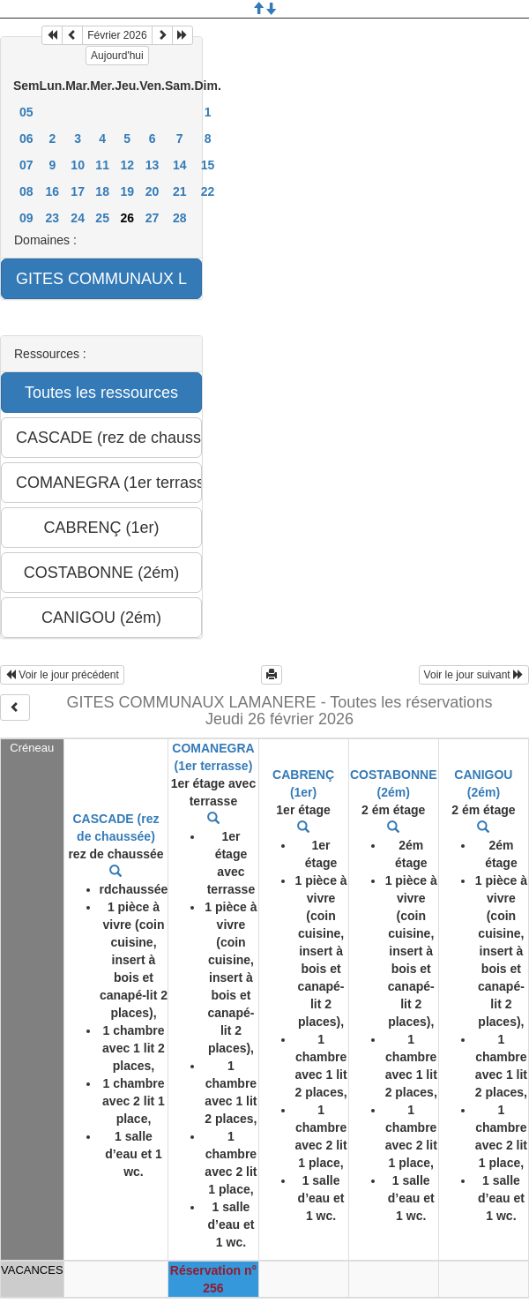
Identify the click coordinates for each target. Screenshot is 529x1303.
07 (26, 165)
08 (26, 191)
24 (78, 218)
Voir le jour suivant (474, 675)
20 (152, 191)
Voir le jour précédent (62, 675)
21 (180, 191)
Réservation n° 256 (213, 1279)
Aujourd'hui (117, 55)
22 (208, 191)
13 (152, 165)
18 (102, 191)
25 (102, 218)
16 (53, 191)
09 (26, 218)
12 (127, 165)
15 (208, 165)
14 (180, 165)
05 (26, 112)
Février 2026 (116, 35)
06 (26, 138)
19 (127, 191)
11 (102, 165)
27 (152, 218)
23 (53, 218)
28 (180, 218)
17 (78, 191)
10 (78, 165)
